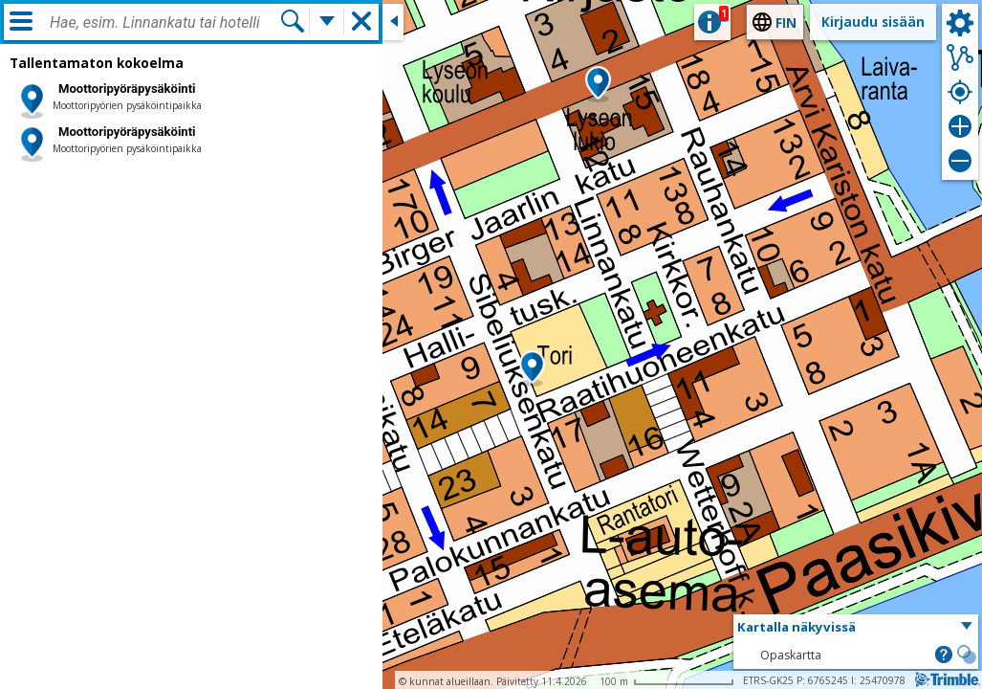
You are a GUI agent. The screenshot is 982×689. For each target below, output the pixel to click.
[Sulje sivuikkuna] (393, 22)
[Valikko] (21, 21)
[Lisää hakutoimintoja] (327, 21)
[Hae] (292, 21)
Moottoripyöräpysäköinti (127, 88)
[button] (532, 368)
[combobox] (164, 22)
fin (786, 22)
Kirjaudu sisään (873, 21)
